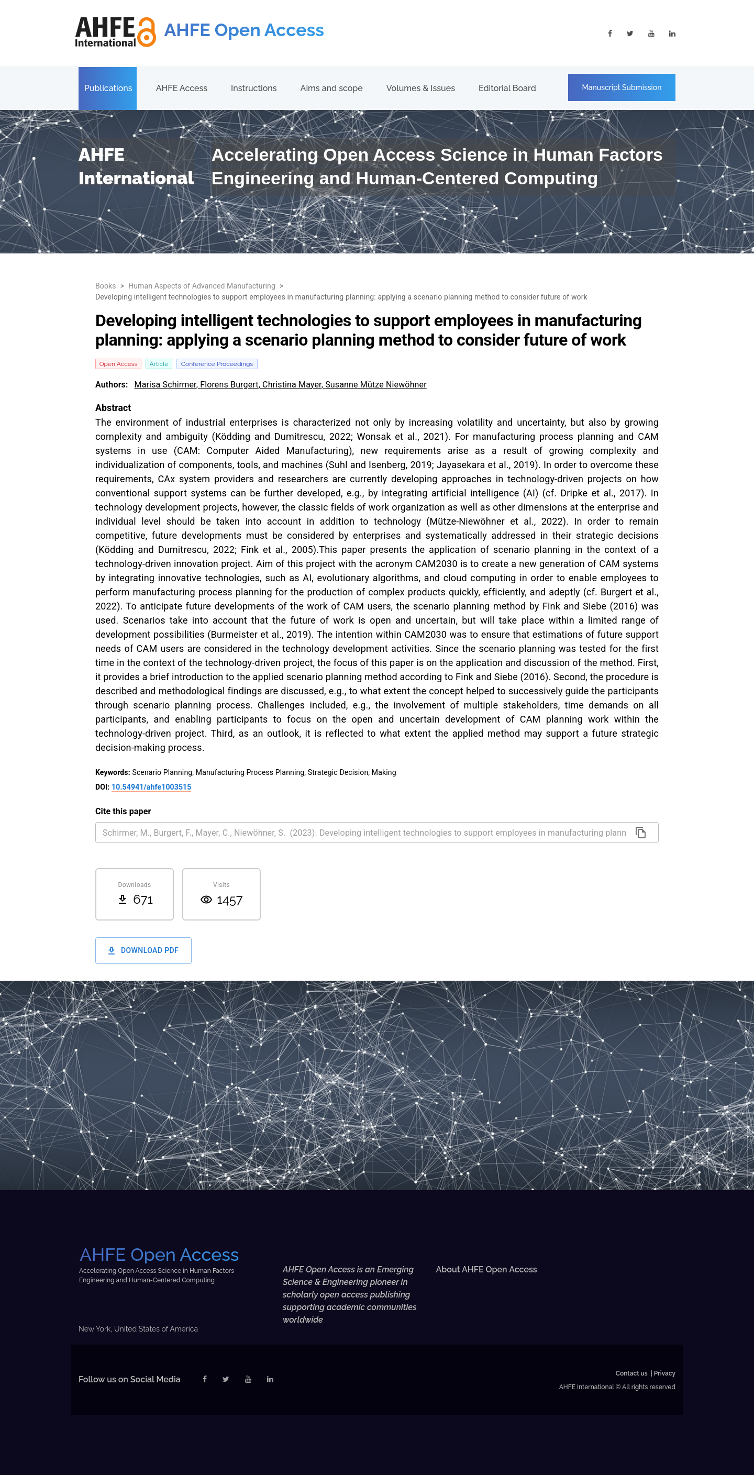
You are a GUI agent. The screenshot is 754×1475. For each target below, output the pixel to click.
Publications (108, 88)
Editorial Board (507, 88)
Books (105, 286)
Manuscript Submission (622, 87)
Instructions (253, 88)
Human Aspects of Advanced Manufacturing (201, 286)
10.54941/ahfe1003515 (151, 787)
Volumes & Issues (420, 88)
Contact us (632, 1373)
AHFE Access (181, 88)
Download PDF (143, 950)
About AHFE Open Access (486, 1269)
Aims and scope (332, 88)
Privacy (664, 1373)
